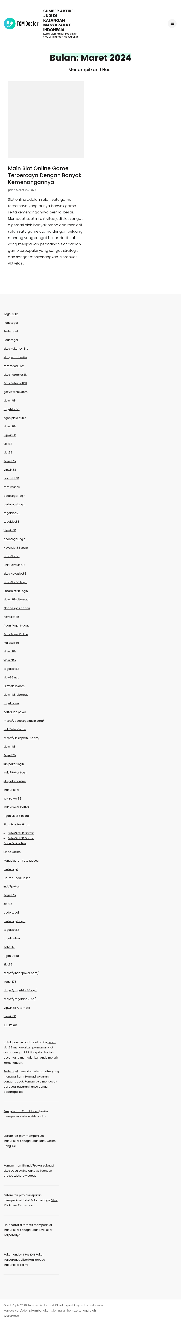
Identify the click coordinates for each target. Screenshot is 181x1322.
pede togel (11, 913)
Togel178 (10, 461)
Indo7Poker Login (15, 772)
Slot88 (8, 444)
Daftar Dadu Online (17, 878)
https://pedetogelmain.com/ (24, 721)
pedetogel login (14, 496)
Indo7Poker (11, 790)
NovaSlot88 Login (15, 582)
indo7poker (11, 886)
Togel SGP (11, 314)
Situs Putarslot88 (15, 375)
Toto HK (9, 947)
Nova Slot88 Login (16, 548)
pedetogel (11, 869)
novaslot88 (11, 478)
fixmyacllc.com (14, 686)
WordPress (11, 1316)
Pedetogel (11, 323)
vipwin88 (10, 401)
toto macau (12, 487)
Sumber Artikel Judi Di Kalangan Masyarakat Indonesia (59, 20)
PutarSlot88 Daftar (21, 833)
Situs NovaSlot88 (15, 574)
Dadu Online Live (15, 843)
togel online (12, 938)
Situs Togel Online (16, 634)
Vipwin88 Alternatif (17, 1008)
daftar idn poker (15, 712)
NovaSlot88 (11, 556)
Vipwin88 (10, 435)
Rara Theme (66, 1311)
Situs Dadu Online (44, 1141)
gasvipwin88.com (16, 392)
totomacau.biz (14, 366)
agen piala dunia (15, 418)
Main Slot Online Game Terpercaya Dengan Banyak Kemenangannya (44, 175)
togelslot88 (11, 409)
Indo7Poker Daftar (16, 807)
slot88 (8, 452)
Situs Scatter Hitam (17, 824)
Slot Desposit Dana (17, 608)
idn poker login (14, 764)
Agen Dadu (11, 956)
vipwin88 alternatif (17, 599)
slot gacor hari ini (15, 357)
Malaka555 (11, 643)
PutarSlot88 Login (16, 591)
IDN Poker (10, 1025)
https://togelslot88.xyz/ (20, 990)
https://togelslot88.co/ (20, 999)
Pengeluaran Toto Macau (21, 861)
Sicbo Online (12, 852)
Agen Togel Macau (16, 626)
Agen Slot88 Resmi (16, 816)
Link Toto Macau (15, 729)
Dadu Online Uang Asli (26, 1171)
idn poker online (15, 781)
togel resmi (11, 703)
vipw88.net (11, 677)
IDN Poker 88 (12, 799)
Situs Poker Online (16, 349)
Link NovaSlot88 (14, 565)
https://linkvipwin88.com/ (22, 738)
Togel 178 (10, 982)
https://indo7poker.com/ (21, 973)
